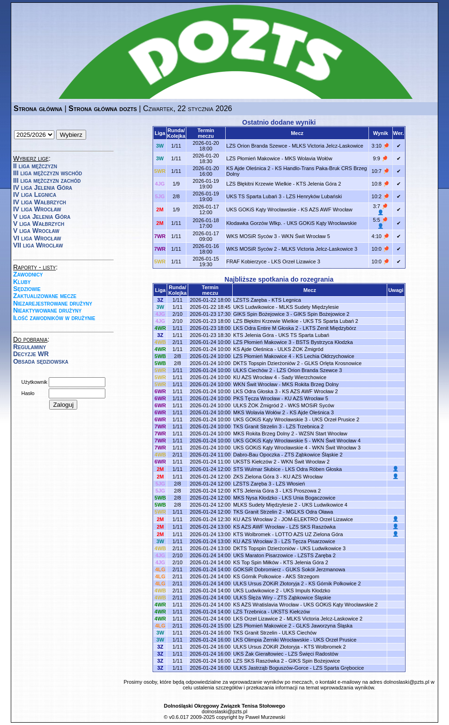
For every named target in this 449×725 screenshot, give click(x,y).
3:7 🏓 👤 (380, 209)
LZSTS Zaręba (250, 300)
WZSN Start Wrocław (323, 433)
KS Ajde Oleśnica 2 (248, 168)
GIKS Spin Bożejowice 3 (261, 314)
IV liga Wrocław (37, 209)
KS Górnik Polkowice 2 (335, 583)
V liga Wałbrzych (38, 223)
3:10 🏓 (381, 146)
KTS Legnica (286, 300)
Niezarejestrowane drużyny (52, 303)
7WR (159, 236)
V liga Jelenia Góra (41, 216)
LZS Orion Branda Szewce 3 (309, 370)
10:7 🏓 (381, 171)
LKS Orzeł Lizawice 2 (257, 618)
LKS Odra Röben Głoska (313, 469)
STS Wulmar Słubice (256, 469)
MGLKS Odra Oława (309, 512)
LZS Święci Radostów (313, 654)
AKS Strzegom (302, 576)
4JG (160, 184)
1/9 (176, 184)
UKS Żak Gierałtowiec (258, 654)
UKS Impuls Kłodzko (306, 590)
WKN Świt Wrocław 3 (336, 447)
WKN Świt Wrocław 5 (305, 236)
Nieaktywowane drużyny (47, 310)
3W (160, 146)
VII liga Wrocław (38, 245)
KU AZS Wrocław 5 (306, 398)
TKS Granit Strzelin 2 (257, 512)
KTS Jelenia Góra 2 (318, 184)
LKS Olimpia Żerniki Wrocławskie (271, 640)
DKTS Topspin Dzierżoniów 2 (266, 363)
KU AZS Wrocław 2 (255, 519)
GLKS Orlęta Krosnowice (332, 363)
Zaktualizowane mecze (44, 295)
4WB (160, 342)
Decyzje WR (31, 354)
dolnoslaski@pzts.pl (406, 682)
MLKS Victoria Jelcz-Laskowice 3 (319, 249)
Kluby (21, 281)
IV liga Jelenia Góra (42, 187)
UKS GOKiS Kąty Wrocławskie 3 (270, 419)
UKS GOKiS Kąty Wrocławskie (261, 209)
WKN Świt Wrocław (255, 384)
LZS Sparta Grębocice (338, 668)
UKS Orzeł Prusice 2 (336, 419)
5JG (160, 196)
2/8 (176, 196)
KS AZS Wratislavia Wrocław (266, 604)
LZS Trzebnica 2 (305, 426)
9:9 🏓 (380, 158)
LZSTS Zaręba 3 (252, 483)
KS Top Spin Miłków (256, 562)
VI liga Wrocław (37, 238)
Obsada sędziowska (40, 361)
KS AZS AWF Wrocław (327, 209)
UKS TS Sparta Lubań (304, 335)
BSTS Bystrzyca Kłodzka (324, 342)
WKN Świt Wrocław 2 (305, 461)
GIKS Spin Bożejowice (314, 661)
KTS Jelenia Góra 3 (255, 490)
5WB (160, 356)
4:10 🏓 (381, 236)
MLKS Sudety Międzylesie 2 (265, 505)
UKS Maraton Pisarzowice (263, 555)
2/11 (177, 342)
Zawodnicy (28, 274)
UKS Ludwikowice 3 (323, 548)
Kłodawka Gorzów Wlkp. (254, 223)
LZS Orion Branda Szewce (256, 146)
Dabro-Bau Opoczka (256, 454)
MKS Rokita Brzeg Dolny (310, 384)
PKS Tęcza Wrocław (256, 398)
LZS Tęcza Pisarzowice (308, 541)
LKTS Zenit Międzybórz (329, 328)
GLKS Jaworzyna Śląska (324, 625)
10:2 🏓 (381, 196)
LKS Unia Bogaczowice (308, 498)
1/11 (176, 146)
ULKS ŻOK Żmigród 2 (258, 405)
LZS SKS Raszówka (312, 527)
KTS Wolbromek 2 (325, 647)
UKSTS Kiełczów (290, 611)
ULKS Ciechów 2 (252, 370)
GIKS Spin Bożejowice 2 (321, 314)
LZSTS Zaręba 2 (317, 555)
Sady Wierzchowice (303, 377)
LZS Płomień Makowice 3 (262, 342)
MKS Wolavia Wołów (308, 158)
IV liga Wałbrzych (39, 202)
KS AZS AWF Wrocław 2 (310, 391)
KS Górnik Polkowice (257, 576)
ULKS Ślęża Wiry (252, 597)
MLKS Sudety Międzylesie (309, 307)
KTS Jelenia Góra (253, 335)
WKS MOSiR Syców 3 (251, 236)
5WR (159, 171)
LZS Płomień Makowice (253, 158)
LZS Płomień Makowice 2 (262, 625)
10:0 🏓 (381, 249)
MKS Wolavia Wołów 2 (259, 412)
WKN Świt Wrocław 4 (336, 440)
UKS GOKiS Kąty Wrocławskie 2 (340, 604)
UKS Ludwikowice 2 (256, 590)
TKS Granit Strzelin (255, 632)
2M (159, 209)
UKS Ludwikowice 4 (324, 505)
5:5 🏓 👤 (380, 223)
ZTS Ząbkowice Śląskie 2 (313, 454)
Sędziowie (27, 288)
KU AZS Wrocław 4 (255, 377)
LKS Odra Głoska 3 (255, 391)
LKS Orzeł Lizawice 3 (295, 261)
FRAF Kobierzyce (246, 261)
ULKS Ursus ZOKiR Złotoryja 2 (268, 583)
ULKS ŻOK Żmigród (301, 349)
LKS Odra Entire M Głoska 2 (265, 328)
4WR (160, 328)
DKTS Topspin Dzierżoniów (264, 548)
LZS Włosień (290, 483)
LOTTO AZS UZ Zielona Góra (309, 534)
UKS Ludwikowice (253, 307)
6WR (160, 391)
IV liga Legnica (34, 194)
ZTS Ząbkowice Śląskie (304, 597)
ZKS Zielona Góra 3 (256, 476)
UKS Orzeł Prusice (335, 640)
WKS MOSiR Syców (311, 405)
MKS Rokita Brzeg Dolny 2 (263, 433)
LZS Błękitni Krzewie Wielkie (258, 184)
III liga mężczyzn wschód (47, 173)
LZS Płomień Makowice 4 (262, 356)
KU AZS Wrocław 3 (255, 541)
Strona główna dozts (102, 108)
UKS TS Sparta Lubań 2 (330, 321)
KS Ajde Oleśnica (253, 349)
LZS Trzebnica (249, 611)
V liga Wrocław (36, 230)
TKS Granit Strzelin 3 (257, 426)
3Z (160, 300)
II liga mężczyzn (35, 166)
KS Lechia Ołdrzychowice (325, 356)
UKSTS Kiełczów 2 (254, 461)
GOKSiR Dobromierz (257, 569)
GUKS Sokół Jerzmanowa (315, 569)
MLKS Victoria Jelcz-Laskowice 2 (324, 618)
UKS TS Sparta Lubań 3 (253, 196)
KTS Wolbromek (252, 534)
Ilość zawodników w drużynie (54, 317)
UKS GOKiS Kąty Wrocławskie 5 (270, 440)
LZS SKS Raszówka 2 (258, 661)
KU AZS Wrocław (303, 476)
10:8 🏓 (381, 184)
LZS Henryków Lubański (314, 196)
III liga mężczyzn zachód (47, 180)
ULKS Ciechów (299, 632)
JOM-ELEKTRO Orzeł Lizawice (317, 519)
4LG (160, 569)
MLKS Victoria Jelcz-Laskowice (327, 146)
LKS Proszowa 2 (302, 490)
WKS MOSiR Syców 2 (251, 249)
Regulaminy (29, 347)
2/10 (177, 314)
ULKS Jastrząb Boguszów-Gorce (271, 668)
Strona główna (38, 108)
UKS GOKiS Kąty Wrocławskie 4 (270, 447)
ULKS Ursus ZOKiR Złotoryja (266, 647)
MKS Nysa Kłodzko (255, 498)
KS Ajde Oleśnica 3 (312, 412)
